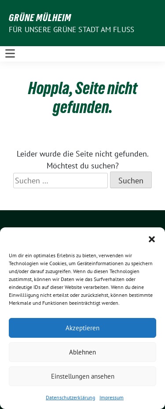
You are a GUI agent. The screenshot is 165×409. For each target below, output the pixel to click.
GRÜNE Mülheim (40, 17)
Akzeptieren (82, 328)
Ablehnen (82, 352)
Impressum (111, 397)
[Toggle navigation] (10, 53)
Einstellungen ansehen (82, 376)
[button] (151, 238)
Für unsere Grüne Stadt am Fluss (71, 29)
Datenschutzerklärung (70, 397)
